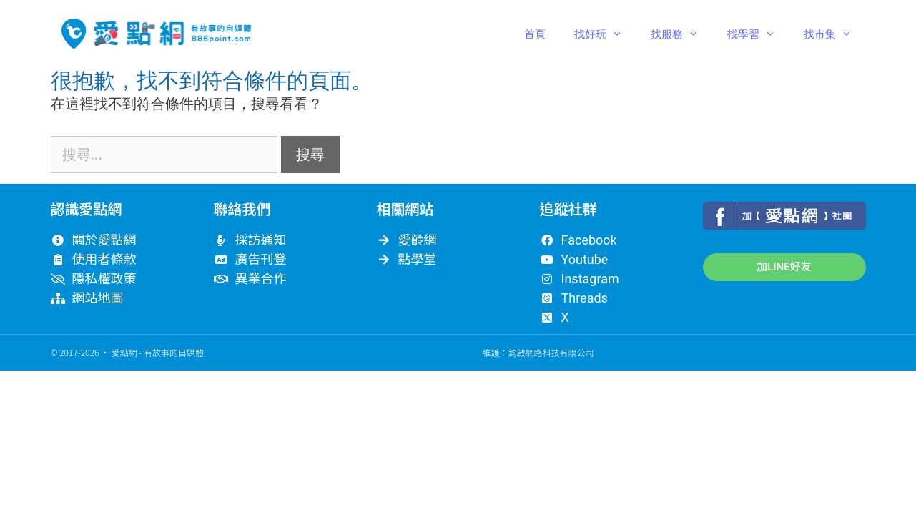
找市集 (835, 33)
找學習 (758, 33)
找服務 (682, 33)
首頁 (535, 33)
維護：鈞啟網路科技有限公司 (538, 352)
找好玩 (605, 33)
